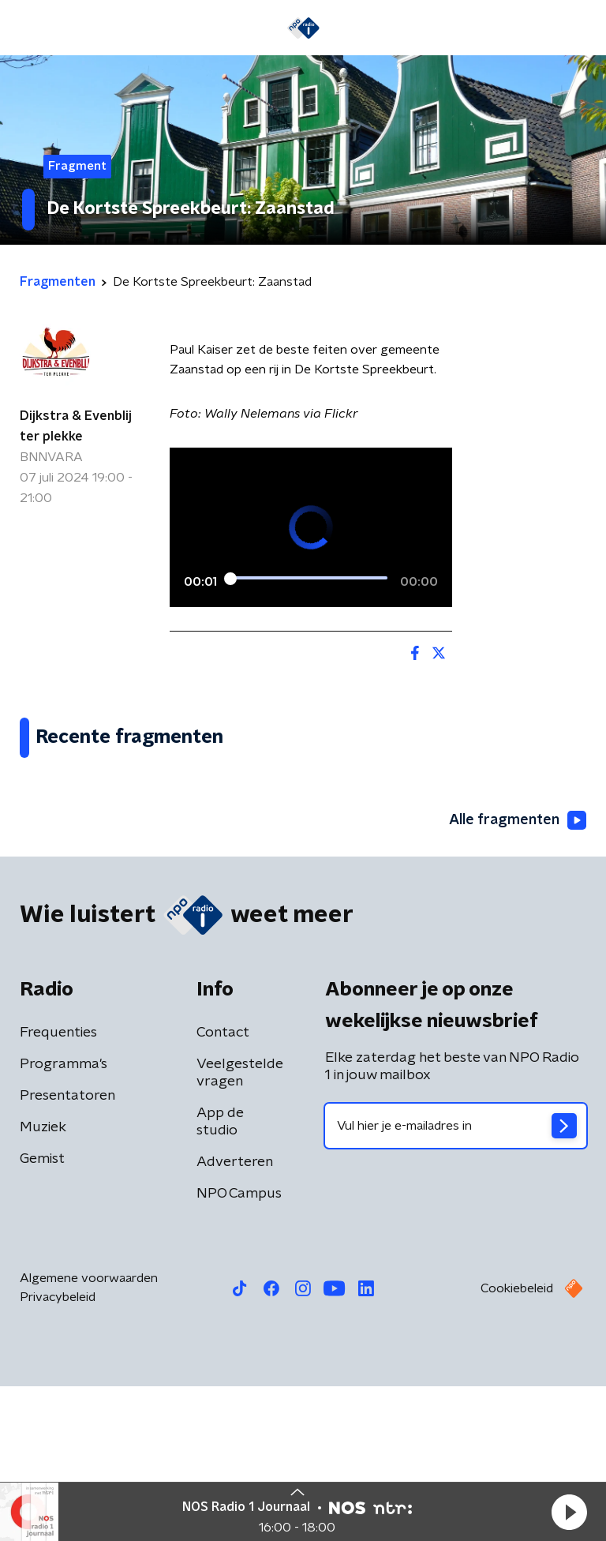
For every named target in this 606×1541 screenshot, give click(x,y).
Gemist (42, 1314)
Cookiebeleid (517, 1443)
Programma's (63, 1219)
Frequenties (58, 1187)
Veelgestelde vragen (239, 1227)
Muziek (43, 1282)
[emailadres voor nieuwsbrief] (455, 1280)
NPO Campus (239, 1348)
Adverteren (234, 1317)
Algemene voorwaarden (89, 1433)
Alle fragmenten (517, 975)
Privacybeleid (57, 1451)
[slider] (308, 578)
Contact (222, 1187)
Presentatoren (67, 1250)
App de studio (220, 1276)
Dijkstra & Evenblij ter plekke (76, 426)
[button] (569, 1512)
